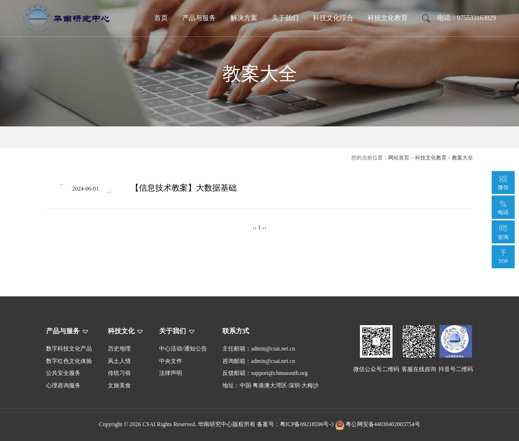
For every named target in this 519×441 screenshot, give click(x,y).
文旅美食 (119, 385)
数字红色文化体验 (69, 361)
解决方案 (244, 18)
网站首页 (398, 157)
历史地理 (119, 349)
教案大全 (462, 157)
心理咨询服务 (63, 385)
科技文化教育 (388, 18)
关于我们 (285, 18)
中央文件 (170, 361)
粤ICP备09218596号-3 (307, 424)
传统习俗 (119, 373)
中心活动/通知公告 (183, 349)
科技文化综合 (333, 18)
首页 (161, 18)
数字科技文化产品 (69, 349)
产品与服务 (199, 18)
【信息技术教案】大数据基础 (184, 187)
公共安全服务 (63, 373)
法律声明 (170, 373)
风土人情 (119, 361)
